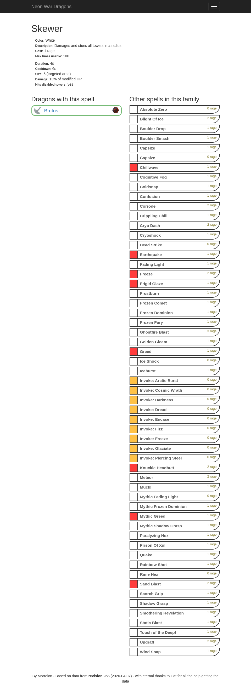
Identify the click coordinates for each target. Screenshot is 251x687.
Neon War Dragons (51, 6)
